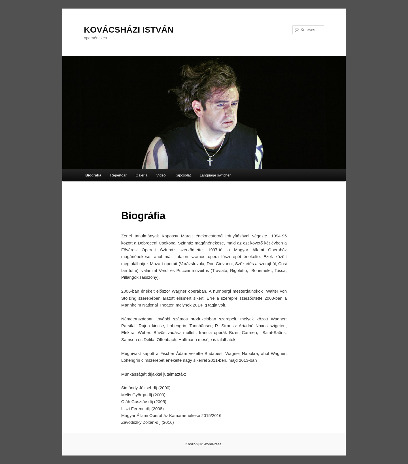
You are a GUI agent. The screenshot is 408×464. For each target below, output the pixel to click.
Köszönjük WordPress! (203, 444)
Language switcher (215, 175)
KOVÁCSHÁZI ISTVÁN (129, 29)
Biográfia (93, 175)
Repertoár (118, 175)
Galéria (141, 175)
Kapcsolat (183, 175)
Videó (161, 175)
